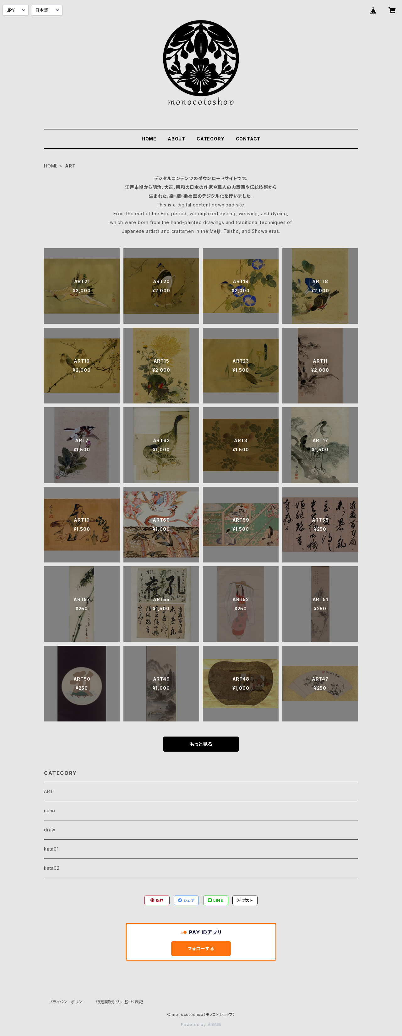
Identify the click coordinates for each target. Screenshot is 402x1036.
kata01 (51, 849)
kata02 (52, 868)
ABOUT (176, 138)
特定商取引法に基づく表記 (119, 1002)
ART (48, 791)
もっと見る (201, 744)
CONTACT (248, 138)
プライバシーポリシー (67, 1002)
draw (49, 829)
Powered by (201, 1024)
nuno (49, 810)
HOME (149, 138)
